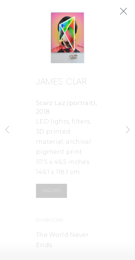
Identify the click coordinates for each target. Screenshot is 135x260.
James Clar (61, 83)
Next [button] (128, 130)
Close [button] (126, 11)
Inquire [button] (51, 191)
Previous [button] (7, 130)
